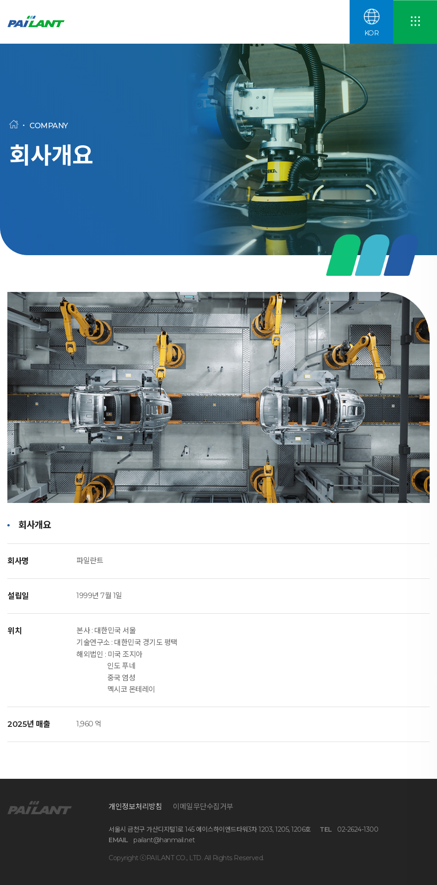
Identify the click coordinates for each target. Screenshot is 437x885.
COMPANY (48, 125)
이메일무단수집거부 (203, 806)
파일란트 (48, 22)
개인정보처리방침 (135, 806)
